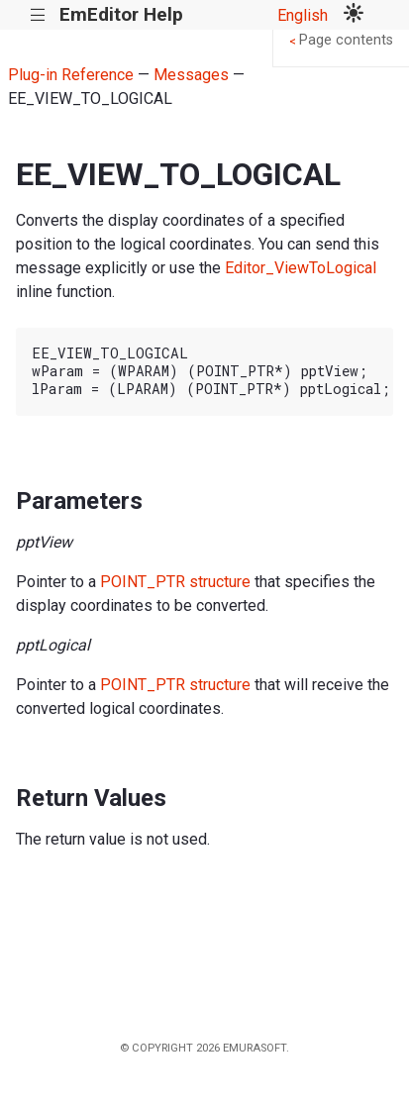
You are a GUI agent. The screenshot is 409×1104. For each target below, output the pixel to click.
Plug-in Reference (71, 74)
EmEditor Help (121, 14)
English (302, 15)
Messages (191, 74)
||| (38, 15)
